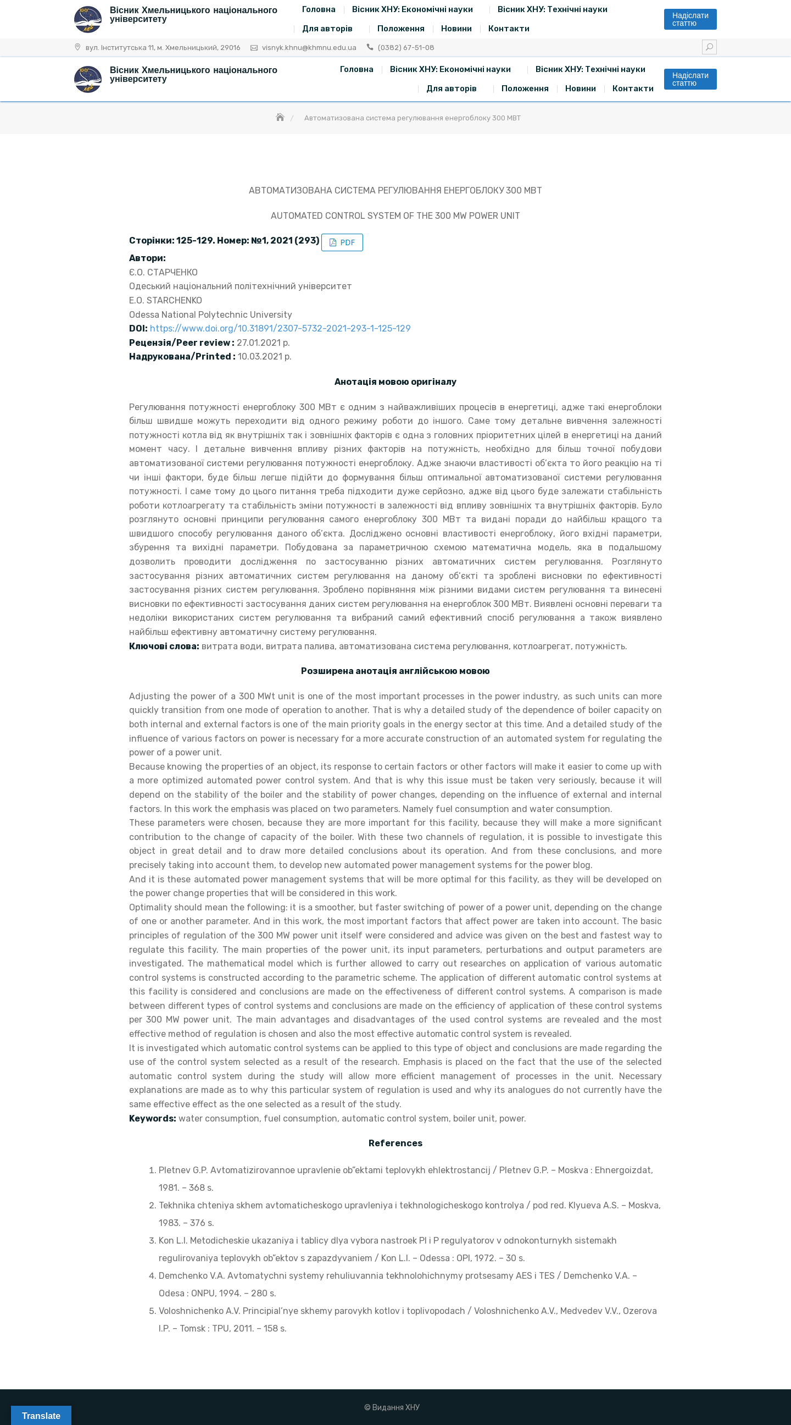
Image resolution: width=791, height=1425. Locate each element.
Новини (456, 29)
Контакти (509, 29)
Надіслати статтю (690, 19)
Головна (319, 9)
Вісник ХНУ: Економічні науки (412, 9)
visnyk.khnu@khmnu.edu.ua (309, 47)
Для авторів (327, 29)
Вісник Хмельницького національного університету (193, 14)
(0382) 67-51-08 (406, 47)
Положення (401, 29)
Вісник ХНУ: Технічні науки (553, 9)
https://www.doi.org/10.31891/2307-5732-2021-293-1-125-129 (280, 328)
